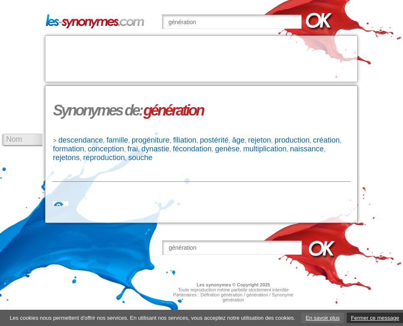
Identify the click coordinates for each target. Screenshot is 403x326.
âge (238, 140)
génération (257, 294)
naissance (307, 149)
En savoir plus (322, 318)
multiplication (264, 149)
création (326, 140)
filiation (184, 140)
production (292, 140)
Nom (14, 139)
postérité (214, 140)
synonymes (218, 284)
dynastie (155, 149)
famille (117, 140)
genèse (227, 149)
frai (133, 149)
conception (106, 149)
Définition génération (221, 294)
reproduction (104, 157)
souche (140, 157)
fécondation (192, 149)
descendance (80, 140)
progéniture (151, 140)
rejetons (66, 157)
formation (68, 149)
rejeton (259, 140)
